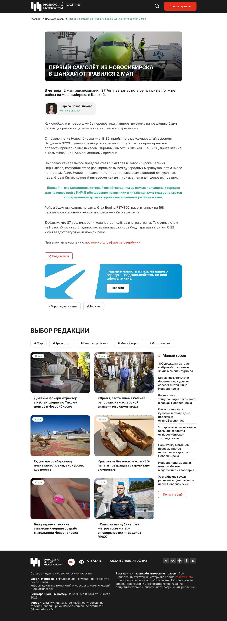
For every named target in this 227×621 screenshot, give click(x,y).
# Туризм (93, 306)
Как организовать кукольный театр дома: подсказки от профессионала (174, 415)
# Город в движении (62, 306)
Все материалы (180, 6)
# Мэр (38, 343)
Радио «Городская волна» (128, 560)
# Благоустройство (94, 343)
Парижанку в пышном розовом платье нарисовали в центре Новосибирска (173, 450)
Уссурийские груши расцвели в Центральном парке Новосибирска (176, 480)
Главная (35, 18)
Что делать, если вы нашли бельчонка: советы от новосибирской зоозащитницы (177, 432)
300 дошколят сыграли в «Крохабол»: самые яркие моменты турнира (175, 367)
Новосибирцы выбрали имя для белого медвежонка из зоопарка (176, 466)
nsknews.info (184, 577)
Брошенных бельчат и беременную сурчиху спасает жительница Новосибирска (173, 383)
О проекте (94, 560)
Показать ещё (172, 494)
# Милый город (128, 343)
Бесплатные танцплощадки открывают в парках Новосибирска (177, 399)
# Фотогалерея (160, 343)
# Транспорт (62, 343)
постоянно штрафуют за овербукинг (113, 242)
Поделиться (58, 256)
